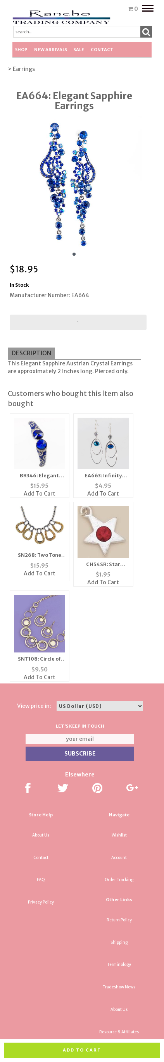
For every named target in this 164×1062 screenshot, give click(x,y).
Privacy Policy (41, 902)
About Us (40, 835)
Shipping (119, 942)
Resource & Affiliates (119, 1031)
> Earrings (21, 68)
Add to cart (82, 1050)
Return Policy (119, 920)
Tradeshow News (119, 987)
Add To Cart (39, 493)
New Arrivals (50, 49)
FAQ (41, 879)
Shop (21, 49)
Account (119, 857)
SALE (79, 49)
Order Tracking (119, 879)
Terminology (119, 964)
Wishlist (119, 835)
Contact (102, 49)
